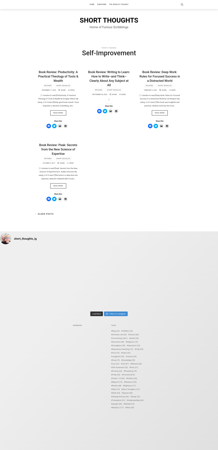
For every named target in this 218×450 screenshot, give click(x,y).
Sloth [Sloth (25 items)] (116, 393)
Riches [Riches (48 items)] (117, 386)
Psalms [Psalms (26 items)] (132, 378)
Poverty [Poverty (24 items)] (117, 371)
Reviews (48, 86)
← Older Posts (44, 214)
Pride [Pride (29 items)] (116, 375)
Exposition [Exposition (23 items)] (134, 345)
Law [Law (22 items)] (115, 364)
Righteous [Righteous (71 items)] (130, 386)
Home (92, 4)
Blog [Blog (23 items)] (116, 331)
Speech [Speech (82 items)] (128, 393)
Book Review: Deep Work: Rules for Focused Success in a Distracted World (160, 76)
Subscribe (101, 4)
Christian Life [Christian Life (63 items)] (119, 335)
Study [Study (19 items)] (136, 397)
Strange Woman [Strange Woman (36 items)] (120, 397)
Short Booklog (63, 86)
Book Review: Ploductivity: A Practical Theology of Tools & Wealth (58, 76)
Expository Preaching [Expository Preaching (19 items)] (122, 349)
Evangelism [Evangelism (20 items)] (118, 345)
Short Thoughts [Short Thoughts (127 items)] (131, 389)
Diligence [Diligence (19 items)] (132, 342)
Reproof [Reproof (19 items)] (117, 382)
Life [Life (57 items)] (125, 364)
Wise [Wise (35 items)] (130, 407)
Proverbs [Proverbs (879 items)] (129, 375)
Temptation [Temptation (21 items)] (118, 400)
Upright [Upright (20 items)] (117, 404)
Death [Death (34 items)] (134, 338)
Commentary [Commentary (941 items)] (120, 338)
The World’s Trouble (119, 4)
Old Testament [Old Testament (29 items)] (120, 367)
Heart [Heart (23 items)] (126, 353)
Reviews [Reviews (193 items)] (131, 382)
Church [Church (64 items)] (134, 335)
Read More (58, 113)
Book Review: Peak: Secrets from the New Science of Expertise (58, 149)
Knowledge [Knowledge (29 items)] (128, 360)
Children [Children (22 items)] (127, 331)
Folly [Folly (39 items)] (139, 349)
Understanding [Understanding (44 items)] (136, 400)
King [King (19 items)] (116, 360)
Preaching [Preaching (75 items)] (131, 371)
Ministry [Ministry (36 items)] (136, 364)
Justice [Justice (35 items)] (132, 356)
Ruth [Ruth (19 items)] (116, 389)
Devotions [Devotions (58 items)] (118, 342)
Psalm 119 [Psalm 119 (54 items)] (118, 378)
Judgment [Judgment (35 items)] (118, 356)
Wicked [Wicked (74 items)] (129, 404)
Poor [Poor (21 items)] (134, 367)
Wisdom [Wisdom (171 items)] (118, 407)
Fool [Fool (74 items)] (116, 353)
